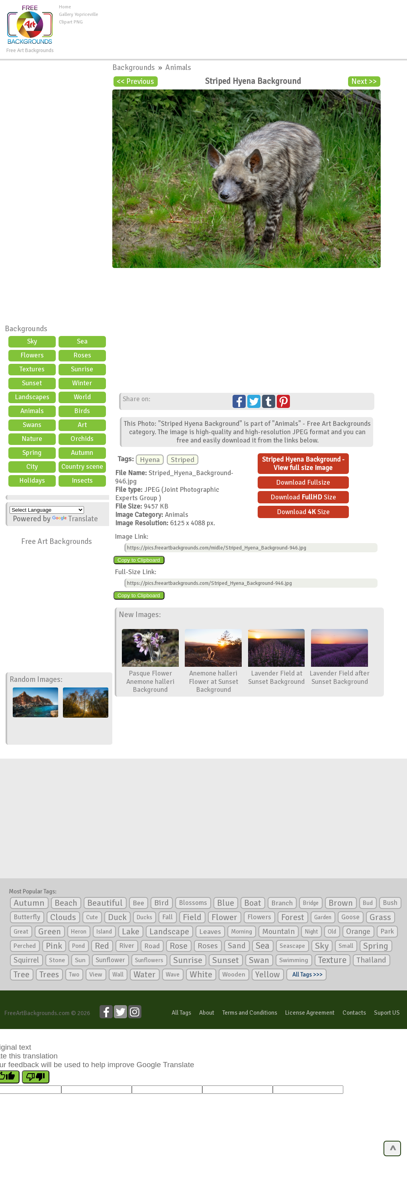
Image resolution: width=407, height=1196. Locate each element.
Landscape (169, 931)
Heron (78, 931)
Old (332, 931)
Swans (32, 425)
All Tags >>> (306, 974)
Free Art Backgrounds (56, 541)
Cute (92, 917)
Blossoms (193, 903)
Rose (179, 945)
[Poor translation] (35, 1076)
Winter (82, 383)
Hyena (150, 459)
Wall (117, 974)
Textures (32, 369)
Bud (368, 903)
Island (104, 931)
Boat (252, 903)
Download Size (303, 497)
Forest (292, 917)
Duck (117, 917)
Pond (78, 945)
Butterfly (27, 917)
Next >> (364, 81)
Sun (80, 960)
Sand (237, 946)
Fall (167, 917)
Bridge (311, 903)
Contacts (354, 1012)
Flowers (32, 355)
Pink (54, 945)
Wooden (233, 975)
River (126, 946)
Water (144, 974)
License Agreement (310, 1012)
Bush (390, 903)
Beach (66, 903)
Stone (57, 960)
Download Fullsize (303, 482)
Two (74, 974)
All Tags (181, 1012)
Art (82, 425)
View (95, 975)
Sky (32, 341)
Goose (350, 917)
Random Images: (36, 679)
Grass (380, 917)
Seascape (292, 945)
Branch (282, 903)
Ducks (144, 917)
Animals (32, 411)
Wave (173, 974)
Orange (358, 931)
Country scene (82, 466)
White (201, 974)
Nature (32, 439)
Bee (138, 903)
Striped (182, 459)
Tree (21, 974)
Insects (82, 480)
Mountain (278, 931)
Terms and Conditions (249, 1012)
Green (49, 931)
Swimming (293, 960)
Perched (25, 946)
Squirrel (26, 960)
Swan (259, 960)
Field (192, 917)
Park (387, 931)
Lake (130, 931)
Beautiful (105, 902)
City (32, 466)
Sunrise (82, 369)
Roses (82, 355)
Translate (75, 519)
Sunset (32, 383)
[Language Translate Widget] (47, 510)
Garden (322, 917)
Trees (49, 974)
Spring (31, 452)
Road (152, 946)
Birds (82, 411)
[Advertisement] (252, 21)
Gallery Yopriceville (78, 14)
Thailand (371, 960)
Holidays (32, 480)
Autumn (82, 452)
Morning (241, 931)
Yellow (267, 974)
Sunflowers (149, 960)
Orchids (82, 439)
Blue (225, 903)
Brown (341, 903)
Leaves (210, 931)
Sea (82, 341)
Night (311, 931)
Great (21, 931)
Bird (161, 903)
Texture (332, 960)
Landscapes (32, 397)
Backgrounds (26, 329)
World (82, 397)
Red (102, 945)
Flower (224, 917)
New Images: (140, 614)
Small (346, 945)
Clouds (63, 917)
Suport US (387, 1012)
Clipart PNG (71, 22)
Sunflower (110, 960)
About (206, 1012)
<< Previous (135, 81)
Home (65, 7)
